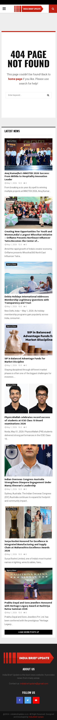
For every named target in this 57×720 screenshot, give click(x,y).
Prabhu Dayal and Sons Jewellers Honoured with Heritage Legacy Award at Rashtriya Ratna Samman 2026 (28, 606)
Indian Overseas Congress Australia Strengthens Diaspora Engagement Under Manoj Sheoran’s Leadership (28, 482)
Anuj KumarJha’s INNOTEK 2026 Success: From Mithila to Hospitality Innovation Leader (27, 176)
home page (15, 79)
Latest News (12, 131)
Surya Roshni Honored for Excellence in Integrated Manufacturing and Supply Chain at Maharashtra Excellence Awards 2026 (27, 546)
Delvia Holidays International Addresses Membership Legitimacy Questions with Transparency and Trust (27, 300)
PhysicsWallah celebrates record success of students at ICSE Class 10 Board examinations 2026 (27, 420)
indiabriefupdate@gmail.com (34, 683)
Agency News (11, 141)
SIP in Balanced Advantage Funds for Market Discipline (25, 360)
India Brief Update (36, 717)
